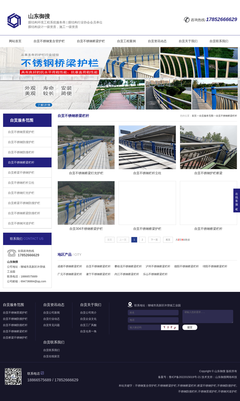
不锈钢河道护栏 (227, 391)
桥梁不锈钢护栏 (206, 385)
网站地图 (207, 3)
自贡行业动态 (51, 318)
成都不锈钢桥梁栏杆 (70, 266)
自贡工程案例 (126, 41)
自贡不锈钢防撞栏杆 (21, 152)
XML (233, 3)
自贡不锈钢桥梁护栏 (91, 41)
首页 (194, 115)
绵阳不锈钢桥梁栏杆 (215, 266)
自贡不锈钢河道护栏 (21, 223)
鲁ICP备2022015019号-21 (185, 377)
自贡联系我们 (219, 41)
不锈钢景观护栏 (207, 391)
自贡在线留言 (51, 356)
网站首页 (15, 41)
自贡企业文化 (88, 318)
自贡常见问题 (51, 325)
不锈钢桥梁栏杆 (186, 385)
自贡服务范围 (206, 115)
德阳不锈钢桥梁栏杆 (186, 266)
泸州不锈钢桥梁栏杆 (158, 266)
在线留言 (189, 3)
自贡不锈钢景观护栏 (21, 132)
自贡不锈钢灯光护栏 (21, 192)
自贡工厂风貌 (88, 325)
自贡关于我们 (188, 41)
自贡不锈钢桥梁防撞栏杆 (24, 213)
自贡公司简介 (88, 312)
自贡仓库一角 (88, 331)
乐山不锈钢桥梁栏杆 (155, 274)
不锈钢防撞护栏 (226, 385)
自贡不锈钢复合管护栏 (49, 41)
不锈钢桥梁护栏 (167, 385)
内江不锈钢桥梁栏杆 (127, 274)
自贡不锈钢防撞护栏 (21, 142)
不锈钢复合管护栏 (146, 385)
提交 (189, 327)
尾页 (168, 239)
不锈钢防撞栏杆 (187, 391)
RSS (223, 3)
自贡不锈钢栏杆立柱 (21, 182)
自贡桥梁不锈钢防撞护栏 (24, 203)
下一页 (154, 239)
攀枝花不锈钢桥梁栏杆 (128, 266)
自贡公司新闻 (51, 312)
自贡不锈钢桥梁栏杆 (21, 162)
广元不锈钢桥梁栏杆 (70, 274)
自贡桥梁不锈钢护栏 (21, 172)
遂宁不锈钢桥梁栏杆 (98, 274)
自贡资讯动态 (157, 41)
